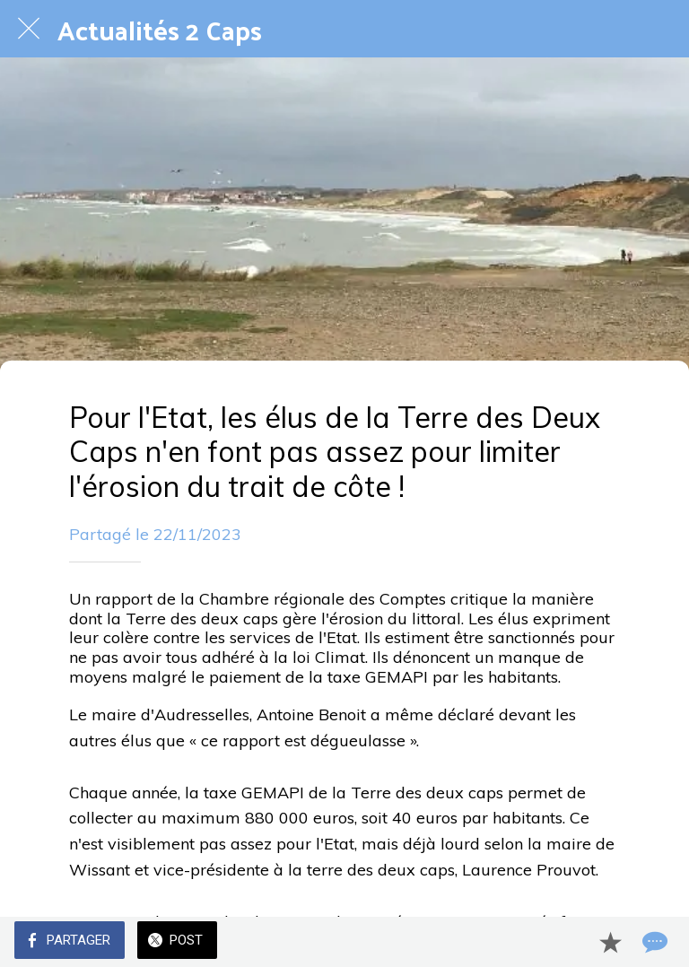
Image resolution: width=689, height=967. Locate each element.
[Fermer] (28, 28)
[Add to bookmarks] (610, 941)
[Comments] (653, 941)
